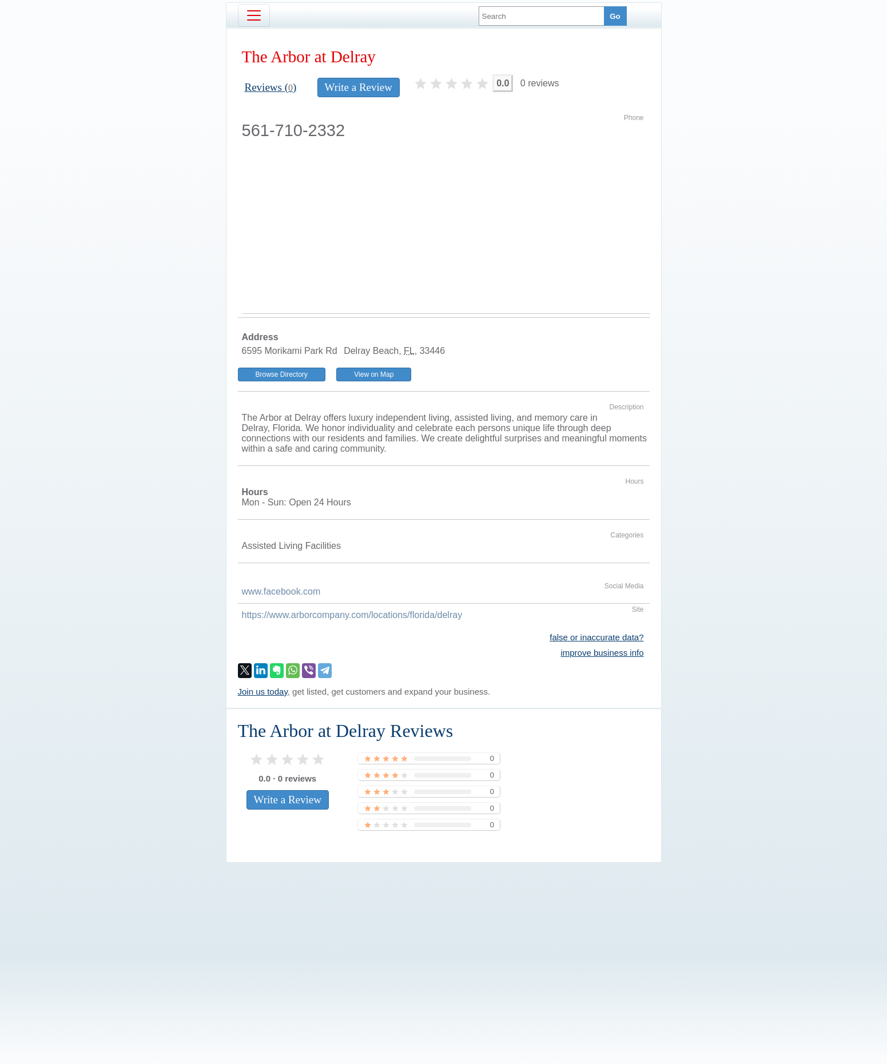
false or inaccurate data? (596, 637)
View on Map (373, 374)
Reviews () (271, 87)
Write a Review (358, 87)
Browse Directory (282, 374)
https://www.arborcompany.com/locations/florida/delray (352, 615)
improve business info (601, 652)
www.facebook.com (281, 591)
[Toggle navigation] (254, 15)
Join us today (263, 691)
